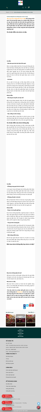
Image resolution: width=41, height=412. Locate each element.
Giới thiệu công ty (9, 356)
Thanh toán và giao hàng (11, 386)
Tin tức (7, 358)
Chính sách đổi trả (9, 372)
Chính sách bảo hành (10, 374)
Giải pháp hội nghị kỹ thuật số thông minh (10, 318)
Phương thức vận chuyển (11, 377)
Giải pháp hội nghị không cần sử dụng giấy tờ (20, 318)
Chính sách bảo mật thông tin (12, 370)
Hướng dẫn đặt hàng (10, 388)
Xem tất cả (31, 312)
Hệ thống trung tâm (10, 363)
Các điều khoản (9, 383)
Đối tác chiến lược (9, 361)
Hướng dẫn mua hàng (10, 390)
